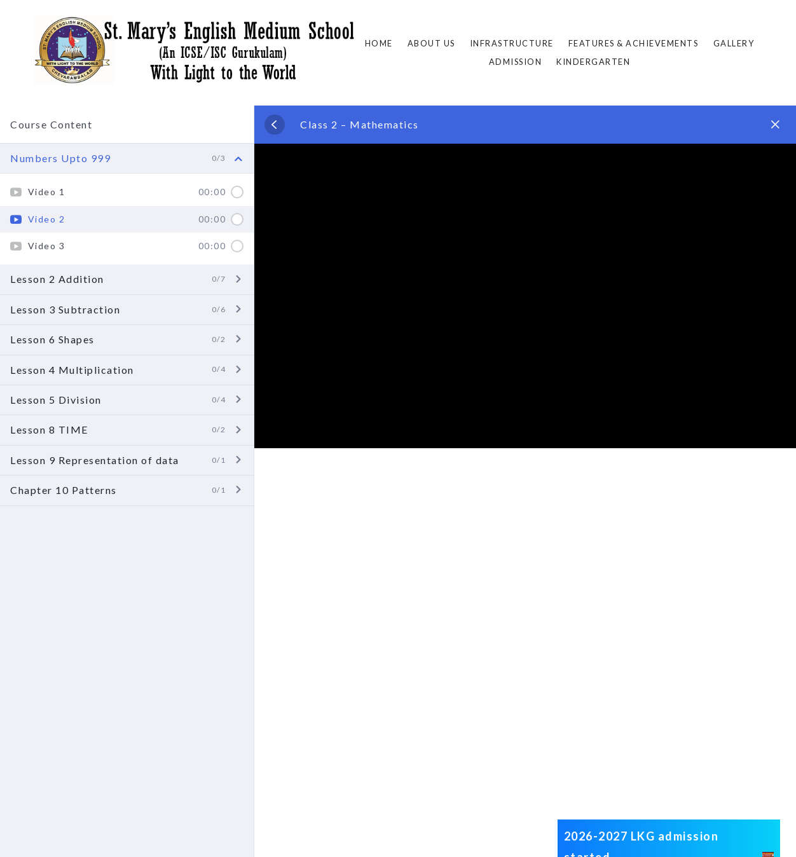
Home (379, 43)
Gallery (734, 43)
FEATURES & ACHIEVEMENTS (633, 43)
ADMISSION (515, 62)
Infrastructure (512, 43)
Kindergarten (593, 62)
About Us (431, 43)
